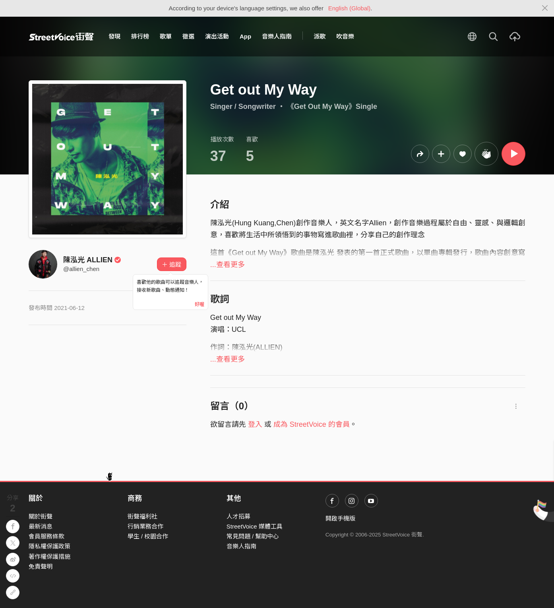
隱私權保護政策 (49, 546)
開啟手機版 (340, 518)
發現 (114, 36)
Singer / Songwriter (243, 106)
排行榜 (140, 36)
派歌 (319, 36)
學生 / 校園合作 (148, 536)
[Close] (545, 8)
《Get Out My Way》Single (332, 106)
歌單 (166, 36)
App (245, 36)
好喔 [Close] (199, 304)
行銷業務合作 (145, 526)
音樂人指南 (277, 36)
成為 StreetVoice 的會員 (311, 424)
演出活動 (217, 36)
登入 (255, 424)
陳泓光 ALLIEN (92, 260)
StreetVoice (61, 37)
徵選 (188, 36)
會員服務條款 (46, 536)
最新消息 (40, 526)
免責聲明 (40, 566)
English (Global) (349, 8)
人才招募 (238, 516)
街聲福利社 (142, 516)
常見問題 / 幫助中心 (253, 536)
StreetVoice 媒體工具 (255, 526)
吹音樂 (345, 36)
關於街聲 (40, 516)
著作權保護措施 (49, 556)
